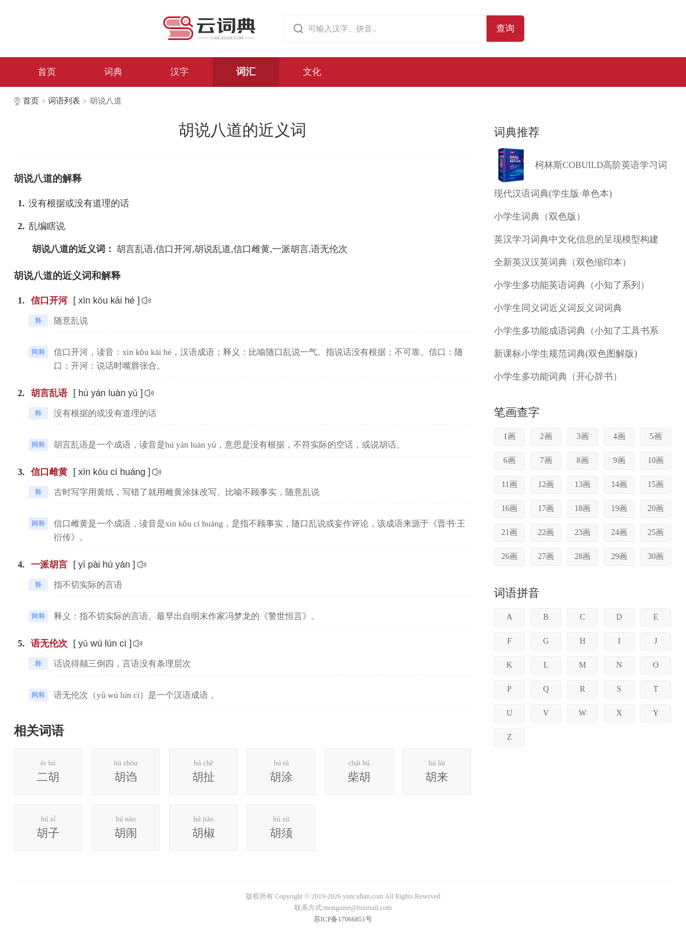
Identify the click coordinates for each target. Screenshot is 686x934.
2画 (546, 436)
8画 (583, 460)
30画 (656, 556)
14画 (619, 484)
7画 (546, 460)
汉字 (179, 72)
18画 (583, 508)
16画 (509, 508)
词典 (113, 72)
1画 (510, 436)
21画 (509, 532)
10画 (656, 460)
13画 (583, 484)
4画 (619, 436)
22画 (546, 532)
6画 (510, 460)
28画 (583, 556)
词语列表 (64, 101)
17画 (546, 508)
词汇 (246, 71)
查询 (505, 28)
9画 (619, 460)
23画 (583, 532)
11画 (509, 484)
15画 (656, 484)
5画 (656, 436)
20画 (656, 508)
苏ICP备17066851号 (343, 919)
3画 (583, 436)
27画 (546, 556)
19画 (619, 508)
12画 (546, 484)
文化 (312, 72)
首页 (47, 72)
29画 (619, 556)
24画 (619, 532)
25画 (656, 532)
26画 (509, 556)
